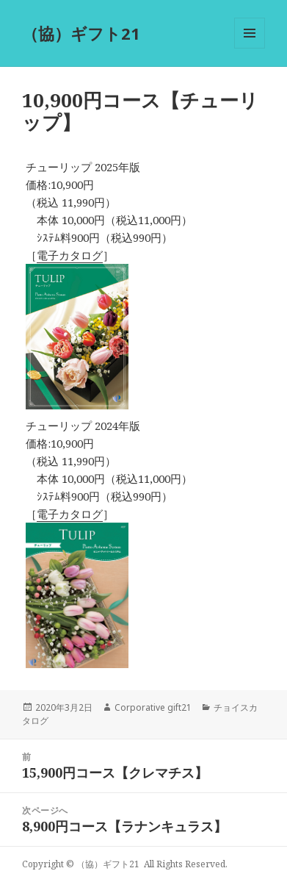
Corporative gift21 (153, 707)
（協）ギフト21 (81, 33)
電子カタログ (70, 255)
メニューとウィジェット (249, 48)
